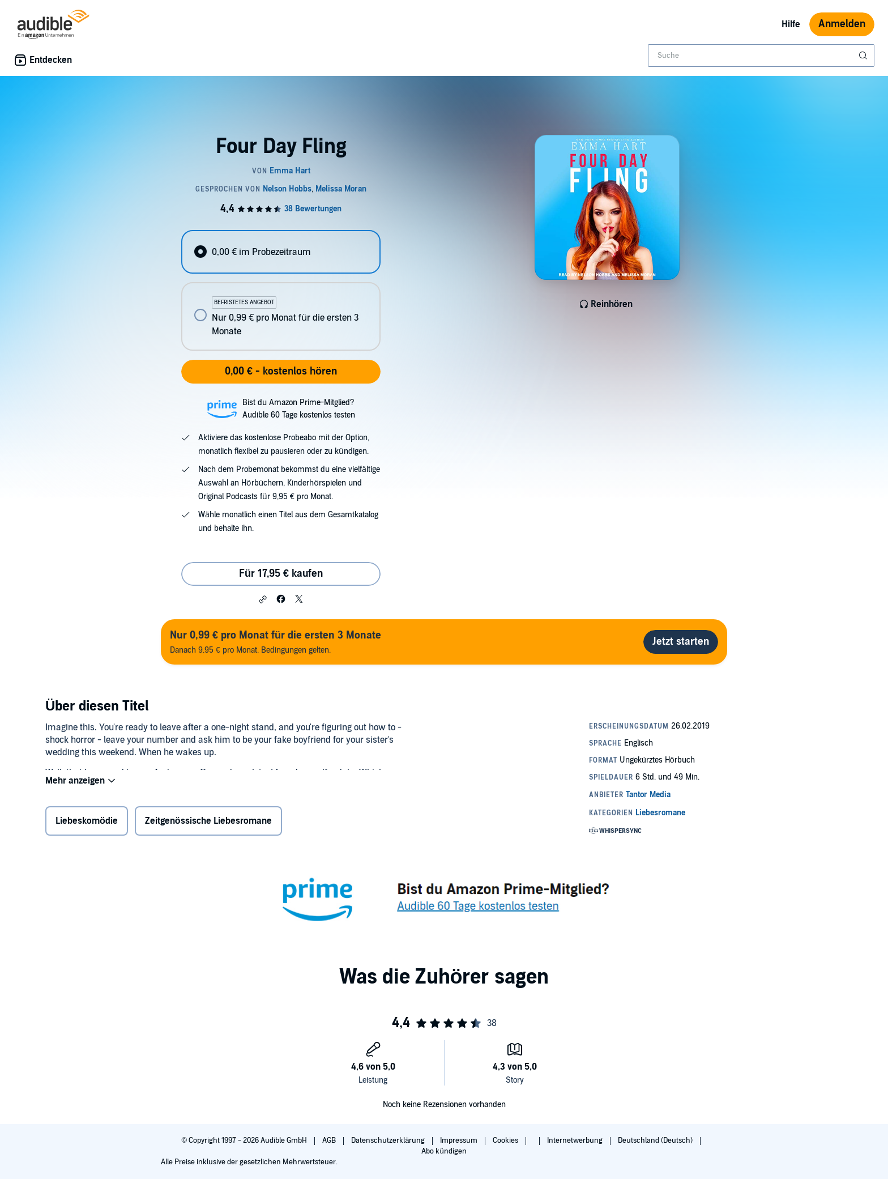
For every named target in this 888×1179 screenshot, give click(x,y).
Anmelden (841, 24)
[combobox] (761, 55)
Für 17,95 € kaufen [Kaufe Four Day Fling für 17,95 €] (281, 574)
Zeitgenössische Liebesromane (208, 823)
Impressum (459, 1140)
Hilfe (791, 24)
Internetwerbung (575, 1140)
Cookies (506, 1140)
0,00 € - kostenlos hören (281, 371)
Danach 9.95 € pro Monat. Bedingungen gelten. (275, 641)
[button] (262, 599)
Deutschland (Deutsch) (656, 1140)
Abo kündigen (443, 1151)
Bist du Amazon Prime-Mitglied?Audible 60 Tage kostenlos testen (298, 409)
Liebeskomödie (87, 823)
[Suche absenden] (864, 55)
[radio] (281, 252)
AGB (330, 1140)
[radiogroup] (281, 290)
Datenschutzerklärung (388, 1140)
